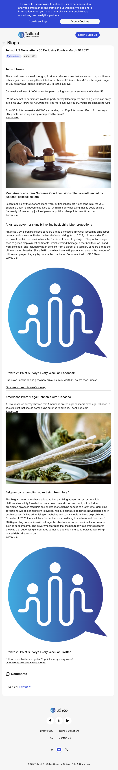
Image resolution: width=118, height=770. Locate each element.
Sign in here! (12, 117)
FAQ (51, 737)
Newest (24, 686)
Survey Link (12, 215)
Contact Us (65, 737)
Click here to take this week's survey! (26, 387)
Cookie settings (38, 21)
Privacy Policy (46, 731)
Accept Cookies (80, 21)
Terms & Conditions (69, 731)
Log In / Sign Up (87, 34)
